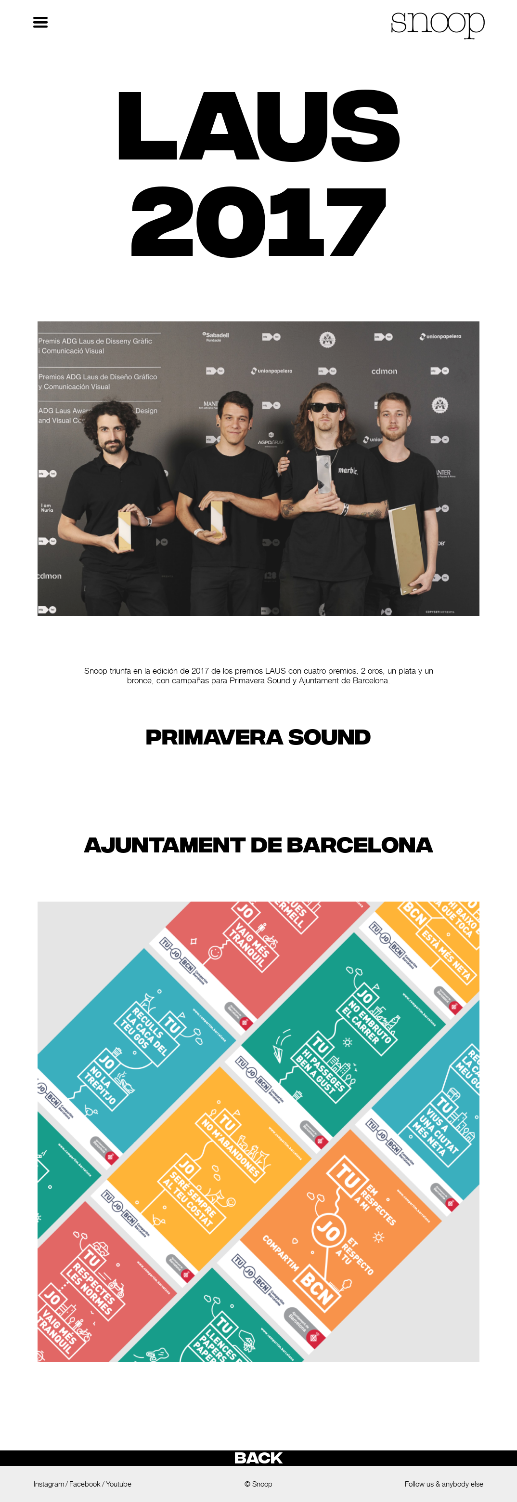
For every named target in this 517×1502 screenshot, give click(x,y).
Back (258, 1458)
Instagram (49, 1484)
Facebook (85, 1484)
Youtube (118, 1484)
